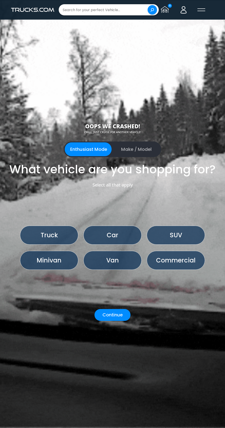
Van (112, 260)
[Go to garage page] (166, 10)
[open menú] (201, 10)
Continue (112, 315)
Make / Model (136, 149)
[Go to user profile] (184, 10)
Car (112, 235)
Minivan (49, 260)
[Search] (152, 9)
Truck (49, 235)
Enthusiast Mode (88, 149)
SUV (176, 235)
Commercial (175, 260)
